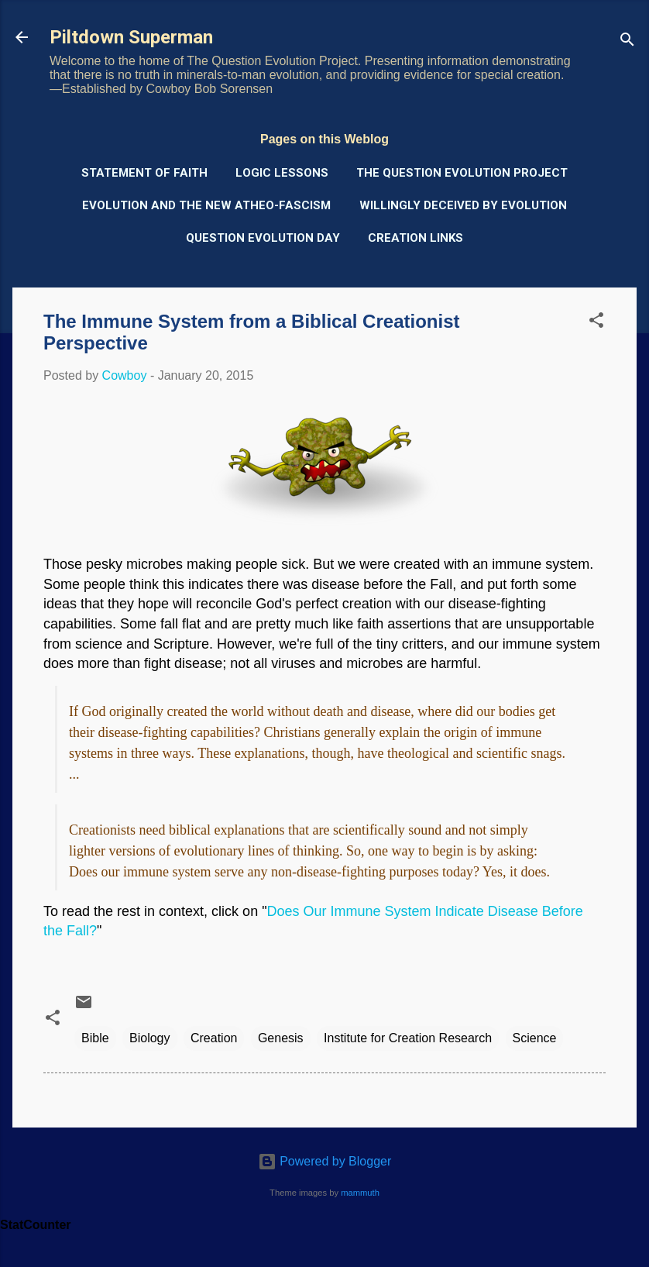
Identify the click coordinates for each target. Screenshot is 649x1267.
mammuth (360, 1192)
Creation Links (415, 238)
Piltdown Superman (131, 37)
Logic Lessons (281, 173)
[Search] (627, 42)
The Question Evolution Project (462, 173)
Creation (214, 1038)
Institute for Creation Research (408, 1038)
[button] (596, 323)
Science (535, 1038)
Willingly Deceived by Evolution (463, 205)
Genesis (281, 1038)
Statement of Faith (144, 173)
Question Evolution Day (263, 238)
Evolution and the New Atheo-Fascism (206, 205)
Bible (95, 1038)
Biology (149, 1038)
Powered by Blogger (325, 1161)
